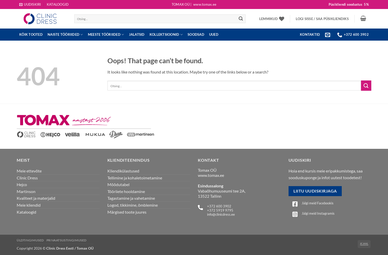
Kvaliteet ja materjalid (36, 198)
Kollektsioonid (166, 34)
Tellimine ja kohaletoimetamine (134, 177)
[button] (30, 4)
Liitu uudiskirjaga (315, 191)
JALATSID (137, 34)
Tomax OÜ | (194, 4)
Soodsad (196, 34)
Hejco (22, 184)
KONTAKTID (310, 34)
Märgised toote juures (126, 212)
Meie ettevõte (29, 170)
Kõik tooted (31, 34)
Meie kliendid (29, 205)
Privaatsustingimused (67, 240)
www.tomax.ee (211, 175)
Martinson (26, 191)
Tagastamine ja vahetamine (131, 198)
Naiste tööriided (65, 34)
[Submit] (240, 18)
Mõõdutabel (118, 184)
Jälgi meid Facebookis (318, 203)
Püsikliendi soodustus (349, 4)
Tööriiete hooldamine (126, 191)
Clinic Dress (27, 177)
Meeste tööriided (106, 34)
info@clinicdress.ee (221, 214)
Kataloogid (58, 4)
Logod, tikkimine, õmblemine (132, 205)
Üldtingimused (30, 240)
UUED (213, 34)
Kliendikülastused (123, 170)
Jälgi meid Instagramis (318, 213)
